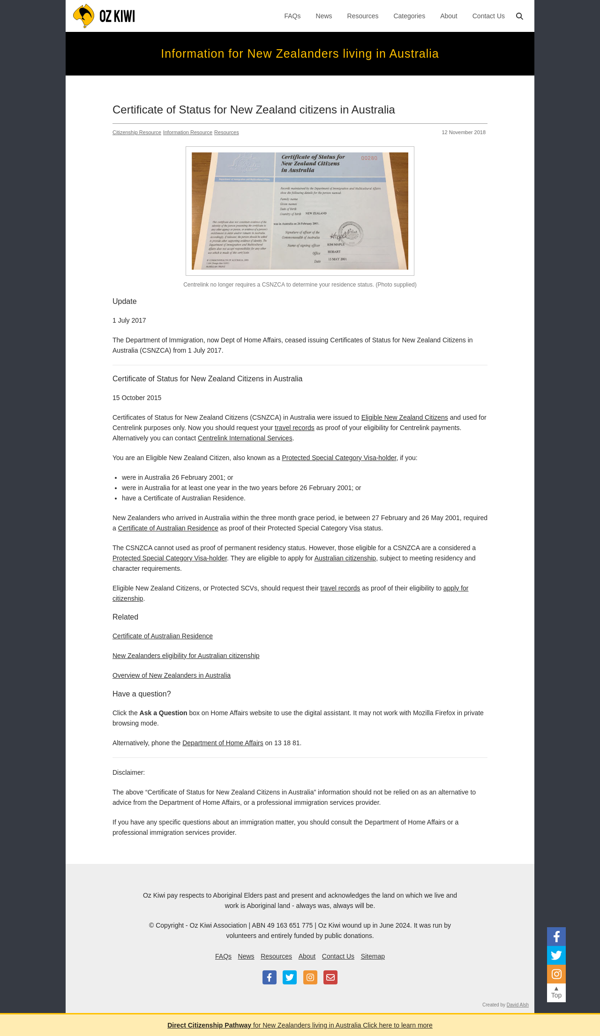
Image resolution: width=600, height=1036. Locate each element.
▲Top (556, 991)
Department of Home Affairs (222, 743)
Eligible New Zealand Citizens (404, 417)
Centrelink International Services (245, 438)
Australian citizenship (345, 558)
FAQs (293, 16)
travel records (295, 427)
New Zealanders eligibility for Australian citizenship (186, 655)
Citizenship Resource (136, 132)
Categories (409, 16)
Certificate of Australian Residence (168, 528)
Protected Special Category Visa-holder (339, 457)
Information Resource (187, 132)
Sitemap (373, 956)
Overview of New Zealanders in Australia (171, 675)
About (449, 16)
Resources (363, 16)
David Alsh (518, 1004)
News (324, 16)
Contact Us (488, 16)
